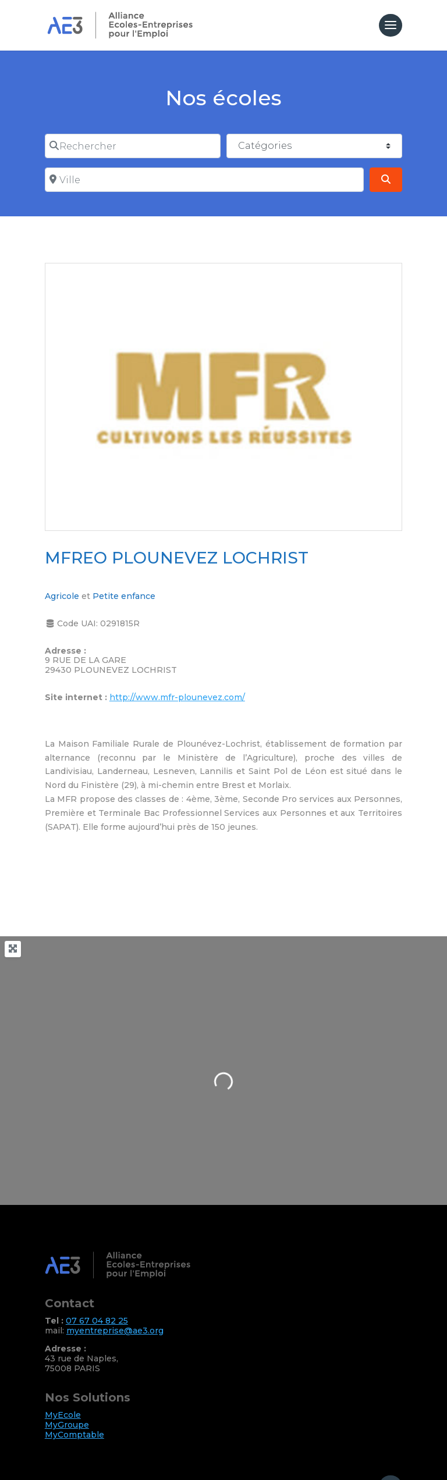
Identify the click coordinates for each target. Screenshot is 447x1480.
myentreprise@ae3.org (115, 1330)
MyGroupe (67, 1425)
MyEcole (63, 1415)
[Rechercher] (133, 146)
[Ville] (204, 179)
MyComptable (74, 1434)
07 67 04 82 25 (97, 1320)
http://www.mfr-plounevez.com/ (177, 697)
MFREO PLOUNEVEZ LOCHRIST (176, 558)
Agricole (62, 596)
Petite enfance (124, 596)
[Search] (386, 179)
